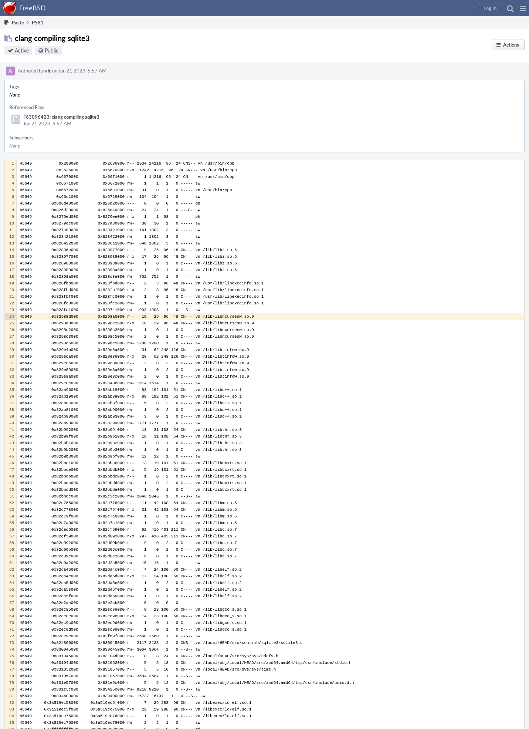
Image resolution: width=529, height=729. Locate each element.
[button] (523, 8)
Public (51, 50)
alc (48, 70)
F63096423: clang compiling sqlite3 (61, 117)
